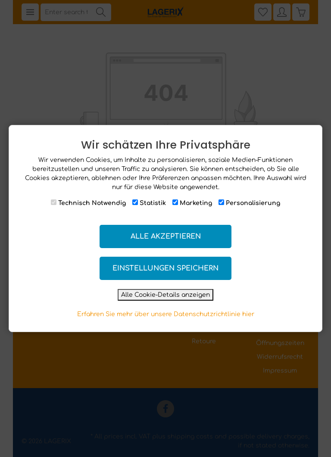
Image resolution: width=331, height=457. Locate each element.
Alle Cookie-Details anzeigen (165, 295)
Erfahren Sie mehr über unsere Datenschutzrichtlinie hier (165, 314)
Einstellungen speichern (165, 268)
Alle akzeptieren (166, 236)
